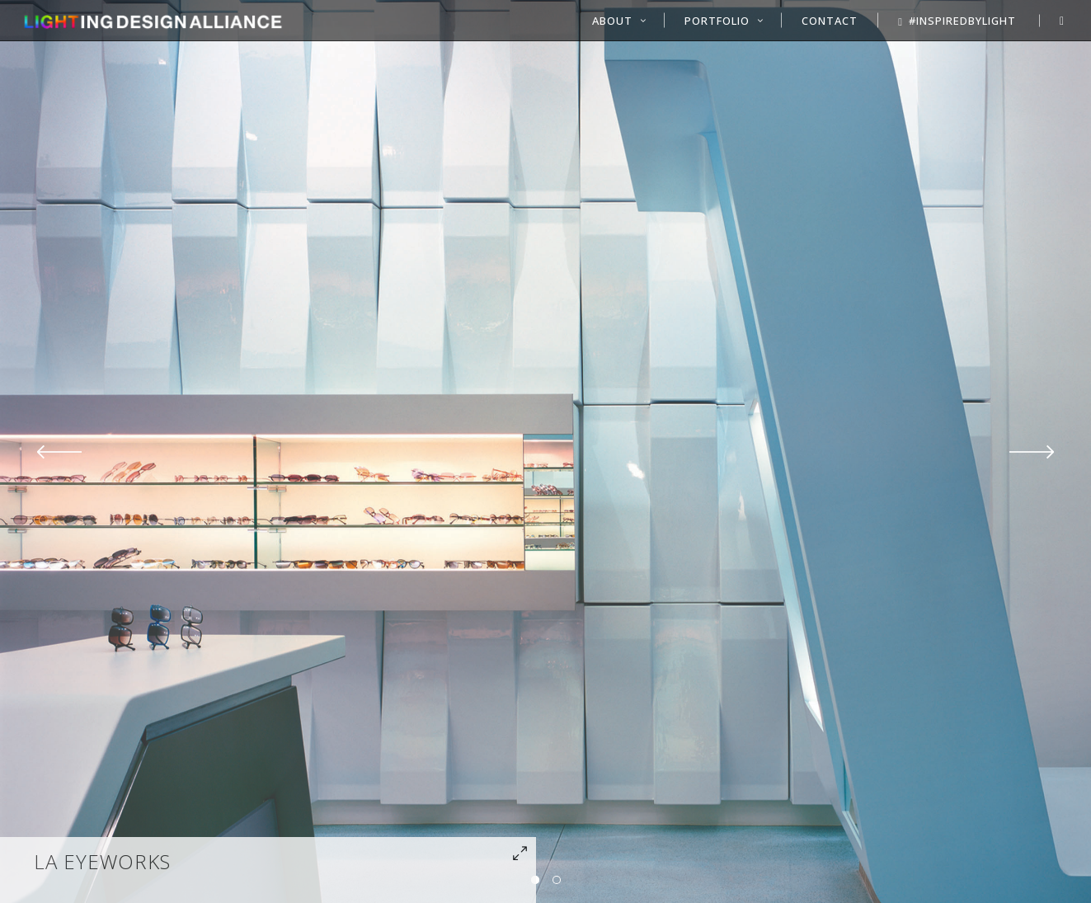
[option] (545, 451)
